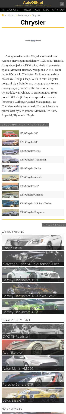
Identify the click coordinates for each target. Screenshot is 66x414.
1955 (20, 133)
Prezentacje (31, 9)
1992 (21, 151)
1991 (20, 142)
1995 (22, 177)
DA (46, 10)
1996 (20, 186)
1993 (24, 159)
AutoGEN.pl (9, 15)
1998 (22, 194)
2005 (23, 212)
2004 (26, 203)
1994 (21, 168)
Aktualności (10, 9)
